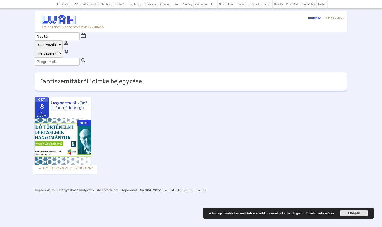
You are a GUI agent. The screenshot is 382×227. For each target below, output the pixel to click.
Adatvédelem (107, 190)
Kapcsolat (129, 190)
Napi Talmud (226, 4)
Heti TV (278, 4)
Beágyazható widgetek (75, 190)
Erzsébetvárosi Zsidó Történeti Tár (67, 168)
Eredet (241, 4)
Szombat (164, 4)
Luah (166, 190)
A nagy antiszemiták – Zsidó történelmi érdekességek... (69, 105)
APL (213, 4)
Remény (187, 4)
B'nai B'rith (292, 4)
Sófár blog (105, 4)
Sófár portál (88, 4)
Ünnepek (254, 4)
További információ (320, 213)
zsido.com (201, 4)
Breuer (267, 4)
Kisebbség (135, 4)
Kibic (176, 4)
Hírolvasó (61, 4)
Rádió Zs (120, 4)
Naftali (322, 4)
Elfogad (354, 213)
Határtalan (308, 4)
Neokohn (150, 4)
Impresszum (45, 190)
